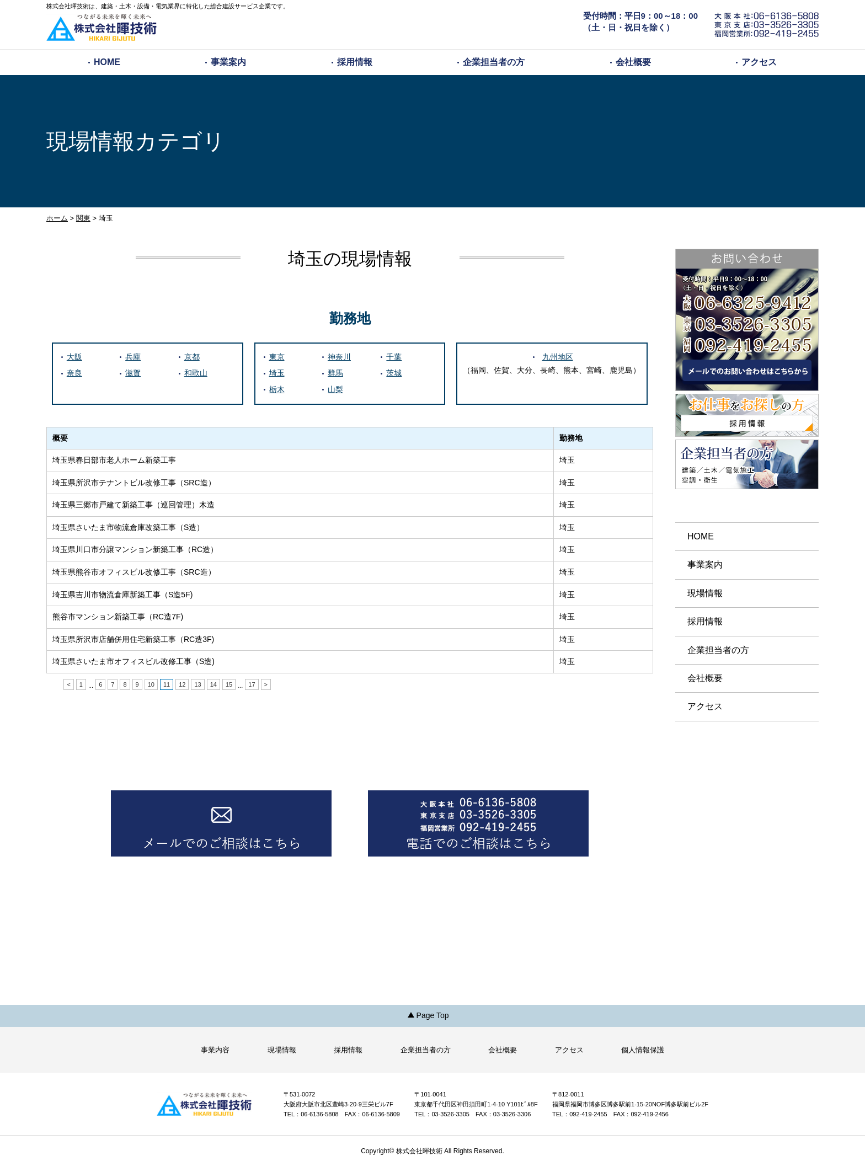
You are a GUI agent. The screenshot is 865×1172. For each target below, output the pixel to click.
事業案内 (228, 62)
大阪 (74, 356)
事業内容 (215, 1050)
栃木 (277, 389)
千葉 (394, 356)
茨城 (394, 372)
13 (197, 684)
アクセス (759, 62)
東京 (277, 356)
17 (251, 684)
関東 (83, 218)
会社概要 (633, 62)
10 (151, 684)
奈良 (74, 372)
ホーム (57, 218)
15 (229, 684)
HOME (107, 62)
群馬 (335, 372)
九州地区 (557, 356)
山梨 (335, 389)
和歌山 (195, 372)
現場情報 (705, 593)
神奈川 (339, 356)
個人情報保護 (642, 1050)
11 (166, 684)
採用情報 (354, 62)
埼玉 (277, 372)
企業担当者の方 (494, 62)
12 (182, 684)
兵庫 (133, 356)
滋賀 (133, 372)
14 (213, 684)
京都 (192, 356)
